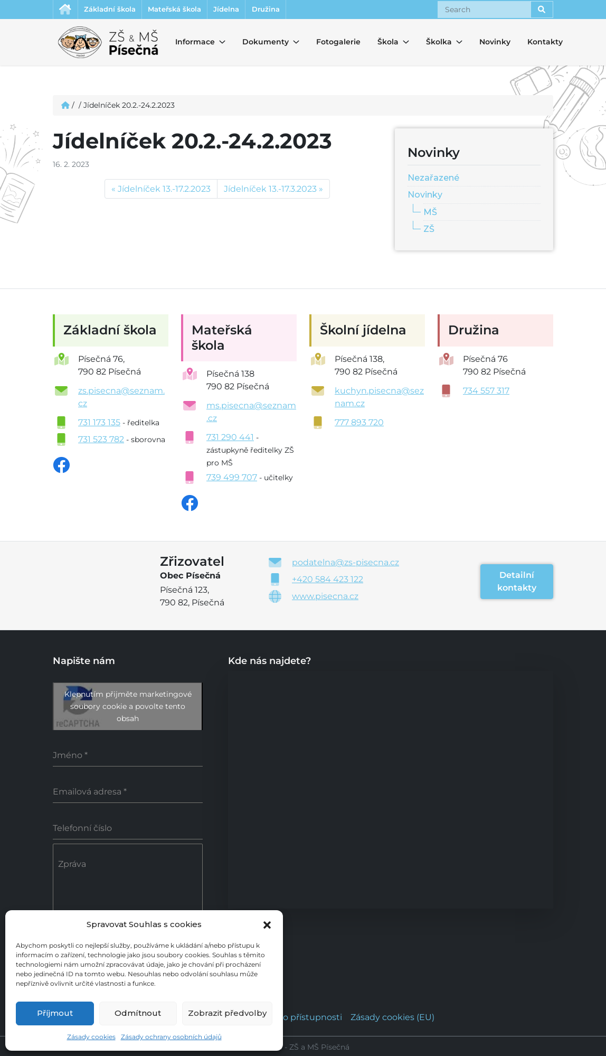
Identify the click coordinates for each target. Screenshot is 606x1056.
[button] (267, 924)
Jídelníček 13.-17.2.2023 (164, 190)
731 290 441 (230, 439)
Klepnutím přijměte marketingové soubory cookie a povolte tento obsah (128, 708)
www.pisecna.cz (325, 598)
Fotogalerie (338, 43)
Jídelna (253, 10)
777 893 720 (359, 424)
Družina (299, 10)
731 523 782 (101, 441)
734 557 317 (486, 392)
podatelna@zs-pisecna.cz (345, 564)
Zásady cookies (91, 1037)
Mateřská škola (192, 10)
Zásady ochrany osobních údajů (171, 1037)
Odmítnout (138, 1013)
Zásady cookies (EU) (392, 1016)
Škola (386, 43)
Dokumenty (259, 43)
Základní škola (118, 10)
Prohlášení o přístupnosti (289, 1016)
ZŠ (428, 231)
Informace (188, 43)
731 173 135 (99, 424)
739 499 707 (231, 479)
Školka (435, 43)
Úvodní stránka (67, 10)
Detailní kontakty (516, 583)
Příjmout (55, 1013)
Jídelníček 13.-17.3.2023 (270, 190)
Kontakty (545, 43)
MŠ (430, 214)
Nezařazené (433, 179)
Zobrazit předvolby (227, 1013)
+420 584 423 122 (327, 581)
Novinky (494, 43)
